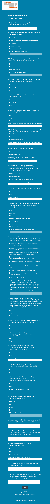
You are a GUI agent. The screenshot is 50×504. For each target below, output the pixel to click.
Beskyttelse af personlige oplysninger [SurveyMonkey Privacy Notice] (21, 500)
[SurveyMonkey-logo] (25, 493)
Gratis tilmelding (32, 494)
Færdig (25, 487)
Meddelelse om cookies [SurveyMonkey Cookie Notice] (31, 500)
